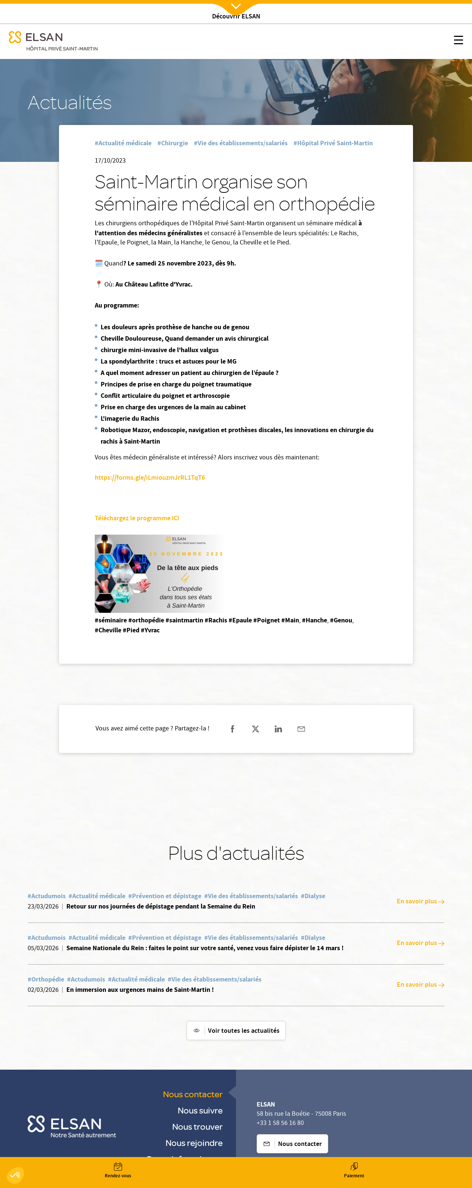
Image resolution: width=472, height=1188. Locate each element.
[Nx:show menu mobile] (458, 41)
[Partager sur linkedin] (278, 729)
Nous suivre (200, 1110)
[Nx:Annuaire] (118, 1170)
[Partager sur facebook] (232, 729)
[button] (15, 1175)
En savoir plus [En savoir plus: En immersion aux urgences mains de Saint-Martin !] (420, 985)
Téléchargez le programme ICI (138, 519)
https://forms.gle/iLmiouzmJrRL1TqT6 (150, 478)
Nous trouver (197, 1126)
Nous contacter (193, 1094)
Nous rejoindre (194, 1142)
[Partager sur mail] (301, 729)
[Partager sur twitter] (255, 729)
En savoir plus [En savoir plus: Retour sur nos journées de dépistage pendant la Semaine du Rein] (420, 902)
